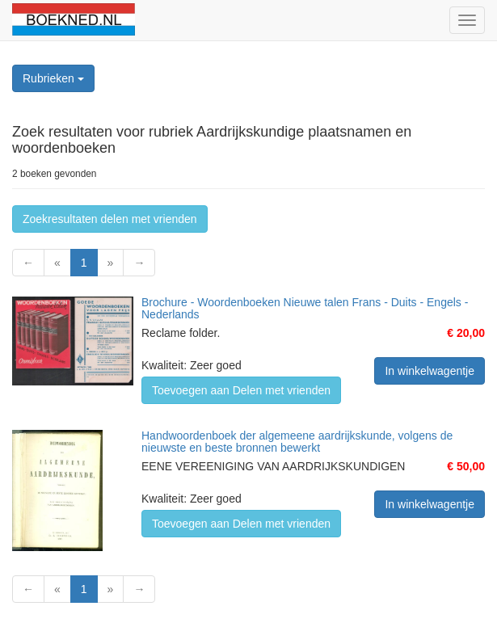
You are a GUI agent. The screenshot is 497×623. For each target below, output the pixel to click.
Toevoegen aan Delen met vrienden (241, 390)
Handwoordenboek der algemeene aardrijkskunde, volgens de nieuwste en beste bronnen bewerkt (297, 441)
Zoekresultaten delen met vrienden (110, 219)
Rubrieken (53, 78)
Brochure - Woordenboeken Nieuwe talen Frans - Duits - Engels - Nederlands (304, 308)
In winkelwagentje (429, 370)
